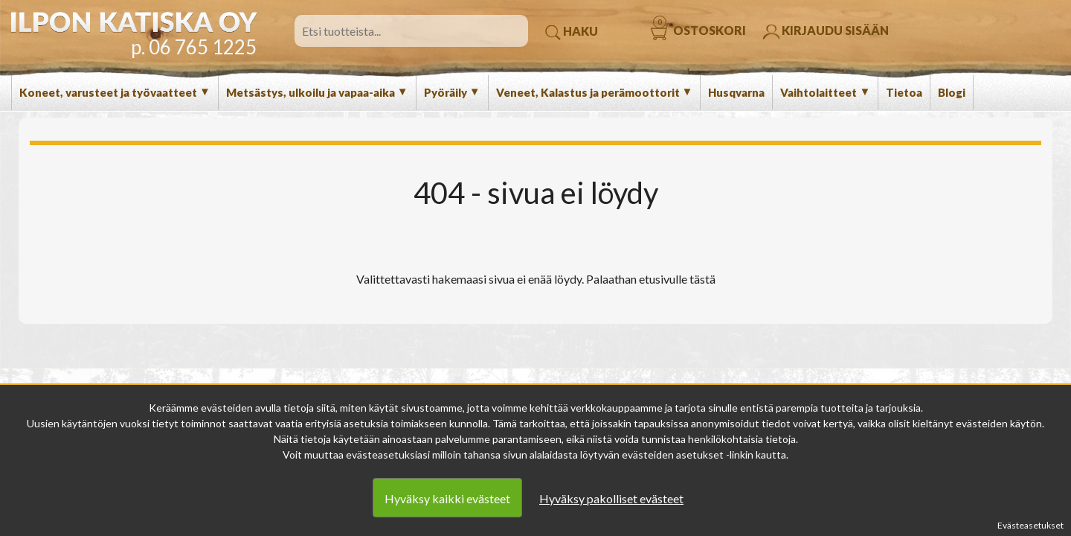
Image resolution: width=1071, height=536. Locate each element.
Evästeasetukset (1030, 525)
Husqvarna (736, 92)
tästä (702, 279)
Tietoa (904, 92)
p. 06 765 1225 (194, 47)
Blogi (951, 92)
